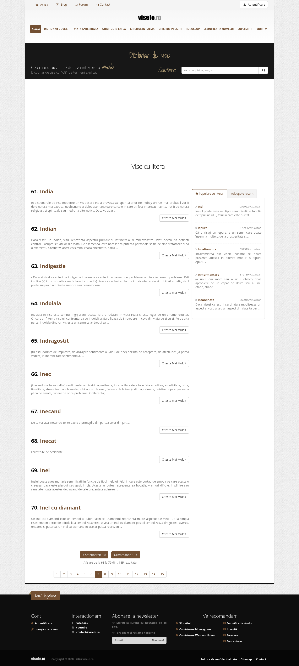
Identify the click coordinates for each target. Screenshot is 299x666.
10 (119, 574)
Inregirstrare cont (47, 629)
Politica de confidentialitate (219, 659)
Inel (45, 470)
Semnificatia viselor (239, 623)
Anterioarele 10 (94, 555)
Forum (81, 4)
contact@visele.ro (88, 632)
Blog (61, 4)
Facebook (82, 623)
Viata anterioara (86, 29)
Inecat (48, 440)
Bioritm (261, 29)
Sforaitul (185, 623)
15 (162, 574)
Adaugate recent (242, 193)
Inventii (232, 629)
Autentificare (254, 4)
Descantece (234, 641)
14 (153, 574)
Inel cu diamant (60, 507)
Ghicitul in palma (142, 29)
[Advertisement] (149, 120)
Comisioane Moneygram (195, 629)
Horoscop (193, 29)
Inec (45, 373)
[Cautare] (263, 70)
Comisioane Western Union (197, 635)
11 (128, 574)
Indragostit (54, 340)
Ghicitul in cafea (114, 29)
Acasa (42, 4)
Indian (48, 228)
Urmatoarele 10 (126, 555)
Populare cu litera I (209, 193)
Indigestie (53, 265)
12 (136, 574)
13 (145, 574)
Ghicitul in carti (170, 29)
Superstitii (245, 29)
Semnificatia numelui (219, 29)
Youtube (81, 627)
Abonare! (158, 640)
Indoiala (50, 303)
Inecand (50, 411)
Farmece (232, 635)
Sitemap (246, 659)
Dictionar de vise (57, 29)
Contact (103, 4)
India (46, 191)
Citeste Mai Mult (174, 218)
